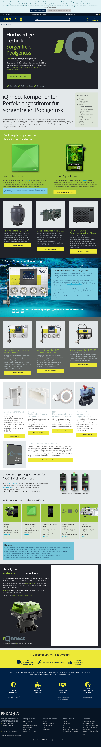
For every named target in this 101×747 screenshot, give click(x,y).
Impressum (66, 723)
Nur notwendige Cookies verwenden (59, 11)
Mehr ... (84, 735)
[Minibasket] (94, 19)
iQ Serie (81, 98)
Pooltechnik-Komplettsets (90, 725)
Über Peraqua (27, 721)
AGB (64, 725)
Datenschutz (66, 727)
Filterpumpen (86, 729)
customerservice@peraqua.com (39, 14)
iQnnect (81, 104)
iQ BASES (81, 121)
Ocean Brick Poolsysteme (89, 727)
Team (25, 723)
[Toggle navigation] (20, 18)
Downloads (46, 729)
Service (45, 721)
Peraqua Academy (48, 723)
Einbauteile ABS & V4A (89, 721)
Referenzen (26, 729)
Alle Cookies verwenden (38, 11)
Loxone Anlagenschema (86, 114)
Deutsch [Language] (97, 14)
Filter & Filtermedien (88, 723)
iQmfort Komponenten (86, 118)
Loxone (82, 108)
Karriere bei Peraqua (29, 731)
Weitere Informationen (50, 8)
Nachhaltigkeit (82, 103)
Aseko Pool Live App (85, 119)
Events (45, 727)
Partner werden (47, 725)
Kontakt (65, 721)
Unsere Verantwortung (30, 725)
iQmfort (81, 116)
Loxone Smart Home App (86, 109)
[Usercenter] (87, 19)
